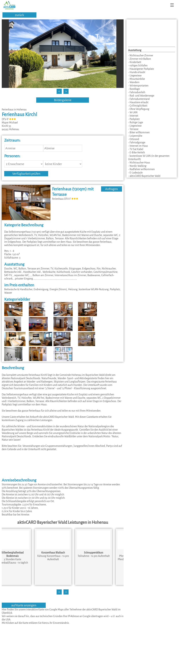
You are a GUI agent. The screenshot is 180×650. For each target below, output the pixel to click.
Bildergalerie (62, 100)
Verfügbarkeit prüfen (26, 173)
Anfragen (111, 189)
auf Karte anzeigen (23, 605)
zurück (19, 15)
